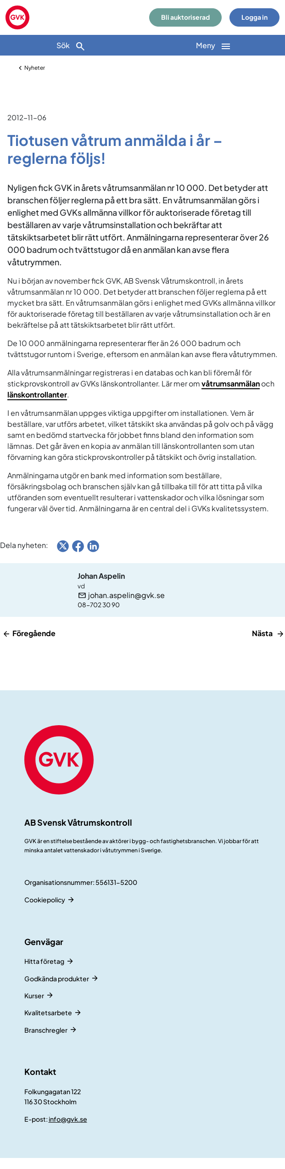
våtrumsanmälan (230, 383)
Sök (71, 46)
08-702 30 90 (99, 605)
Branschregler (45, 1030)
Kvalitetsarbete (48, 1012)
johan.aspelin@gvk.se (126, 595)
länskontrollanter (37, 394)
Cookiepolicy (44, 899)
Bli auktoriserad (185, 17)
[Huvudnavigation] (214, 45)
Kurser (34, 995)
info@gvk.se (68, 1119)
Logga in (254, 17)
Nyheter (34, 67)
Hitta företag (44, 961)
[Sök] (71, 45)
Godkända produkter (56, 978)
